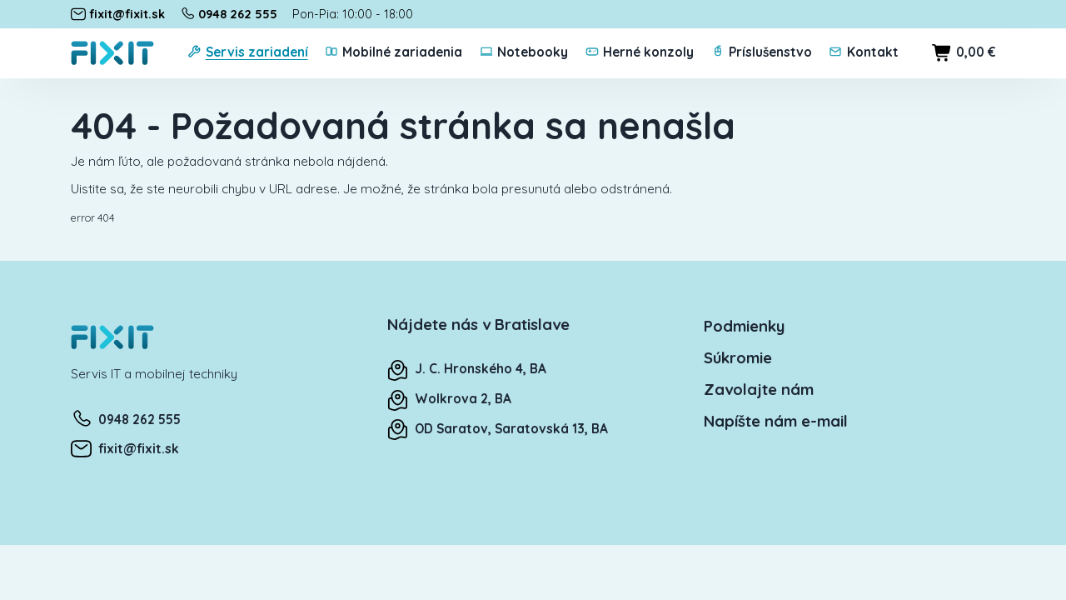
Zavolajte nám (759, 389)
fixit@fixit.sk (125, 448)
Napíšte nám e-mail (776, 421)
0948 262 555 (126, 419)
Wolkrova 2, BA (449, 399)
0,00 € (963, 52)
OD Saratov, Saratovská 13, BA (497, 429)
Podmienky (744, 326)
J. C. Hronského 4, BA (466, 369)
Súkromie (738, 358)
